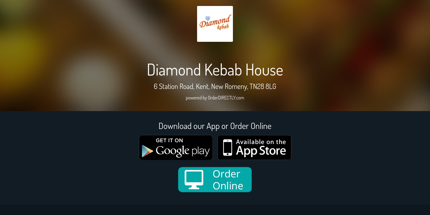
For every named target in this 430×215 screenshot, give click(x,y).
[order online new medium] (215, 180)
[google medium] (176, 148)
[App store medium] (254, 147)
